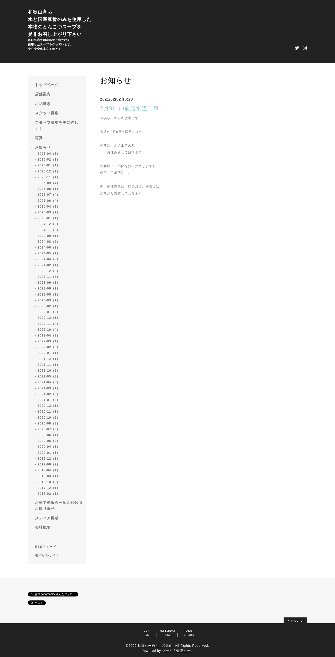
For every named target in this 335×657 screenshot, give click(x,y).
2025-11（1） (48, 177)
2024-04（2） (48, 259)
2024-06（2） (48, 247)
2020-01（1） (48, 453)
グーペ (167, 651)
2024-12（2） (48, 224)
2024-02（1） (48, 265)
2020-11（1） (48, 411)
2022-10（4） (48, 329)
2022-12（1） (48, 318)
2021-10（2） (48, 370)
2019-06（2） (48, 464)
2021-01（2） (48, 400)
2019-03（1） (48, 476)
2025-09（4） (48, 183)
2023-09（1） (48, 282)
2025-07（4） (48, 194)
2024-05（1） (48, 253)
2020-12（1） (48, 406)
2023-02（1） (48, 306)
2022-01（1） (48, 353)
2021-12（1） (48, 359)
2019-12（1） (48, 458)
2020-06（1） (48, 435)
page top (295, 620)
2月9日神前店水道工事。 (132, 108)
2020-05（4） (48, 441)
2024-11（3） (48, 230)
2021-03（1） (48, 388)
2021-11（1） (48, 365)
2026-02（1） (48, 159)
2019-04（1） (48, 470)
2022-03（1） (48, 341)
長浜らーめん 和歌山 (155, 645)
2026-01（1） (48, 165)
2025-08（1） (48, 189)
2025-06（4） (48, 200)
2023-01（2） (48, 312)
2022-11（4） (48, 324)
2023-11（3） (48, 277)
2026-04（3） (48, 153)
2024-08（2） (48, 241)
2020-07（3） (48, 429)
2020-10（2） (48, 417)
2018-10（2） (48, 482)
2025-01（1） (48, 218)
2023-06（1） (48, 288)
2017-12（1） (48, 488)
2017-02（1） (48, 493)
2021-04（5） (48, 382)
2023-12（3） (48, 271)
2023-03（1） (48, 300)
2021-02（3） (48, 394)
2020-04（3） (48, 446)
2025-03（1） (48, 212)
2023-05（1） (48, 294)
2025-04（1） (48, 206)
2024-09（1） (48, 236)
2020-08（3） (48, 423)
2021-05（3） (48, 376)
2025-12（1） (48, 171)
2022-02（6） (48, 347)
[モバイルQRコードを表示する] (59, 555)
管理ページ (185, 651)
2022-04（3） (48, 335)
